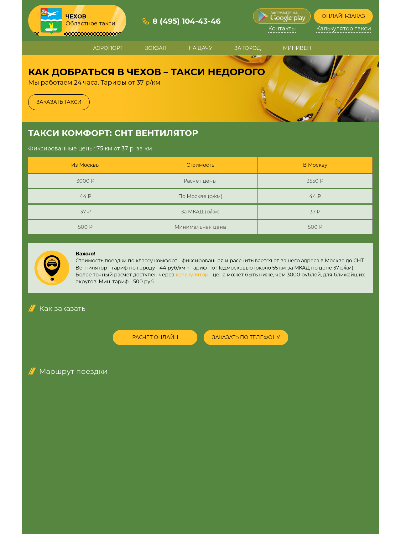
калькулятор (192, 275)
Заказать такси (58, 102)
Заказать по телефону (246, 337)
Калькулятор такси (343, 28)
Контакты (282, 28)
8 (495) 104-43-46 (187, 21)
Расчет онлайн (155, 337)
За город (247, 48)
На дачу (200, 48)
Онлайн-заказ (343, 16)
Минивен (297, 48)
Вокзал (155, 48)
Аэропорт (107, 48)
